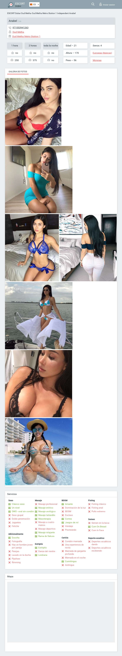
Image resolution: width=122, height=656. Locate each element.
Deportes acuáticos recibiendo (101, 549)
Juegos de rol (71, 522)
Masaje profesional (47, 504)
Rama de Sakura (46, 536)
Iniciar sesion (107, 4)
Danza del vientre (46, 551)
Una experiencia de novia (74, 546)
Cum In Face (98, 530)
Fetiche (15, 526)
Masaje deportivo (46, 529)
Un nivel (16, 507)
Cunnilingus (71, 561)
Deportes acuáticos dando (101, 543)
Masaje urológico (47, 511)
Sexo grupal (17, 515)
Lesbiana (42, 555)
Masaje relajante (46, 532)
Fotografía (17, 541)
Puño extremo (98, 511)
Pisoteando (70, 530)
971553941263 (20, 27)
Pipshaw (16, 558)
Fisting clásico (99, 504)
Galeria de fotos (18, 71)
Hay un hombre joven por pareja (22, 546)
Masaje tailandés (46, 515)
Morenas (97, 60)
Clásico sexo (18, 504)
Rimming (16, 562)
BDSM (68, 511)
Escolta (15, 537)
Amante (69, 504)
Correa (68, 518)
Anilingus (69, 565)
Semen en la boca (100, 523)
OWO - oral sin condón (23, 511)
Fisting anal (97, 507)
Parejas (15, 551)
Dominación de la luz (75, 507)
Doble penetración (21, 518)
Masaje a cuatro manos (46, 523)
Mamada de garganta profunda (75, 552)
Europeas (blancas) (102, 53)
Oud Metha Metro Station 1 (44, 13)
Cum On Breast (99, 526)
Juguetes (16, 522)
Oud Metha (26, 13)
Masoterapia (44, 518)
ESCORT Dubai (14, 13)
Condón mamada (73, 541)
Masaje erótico (45, 507)
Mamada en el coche (75, 557)
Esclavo (69, 515)
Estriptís (42, 547)
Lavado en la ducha (21, 555)
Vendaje (69, 526)
